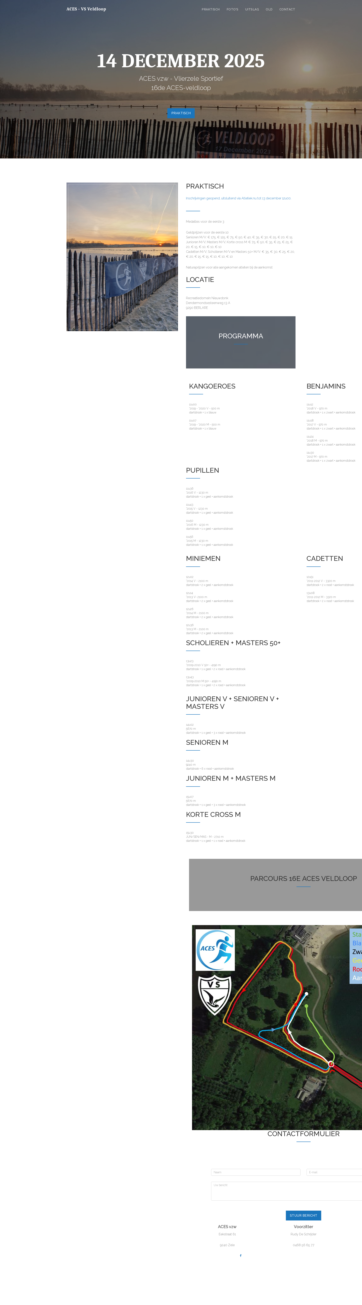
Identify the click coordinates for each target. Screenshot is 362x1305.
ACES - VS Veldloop (86, 9)
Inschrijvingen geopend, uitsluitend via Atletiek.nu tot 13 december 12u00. (238, 198)
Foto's (232, 9)
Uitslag (252, 9)
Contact (287, 9)
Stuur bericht (303, 1215)
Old (269, 9)
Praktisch (211, 9)
